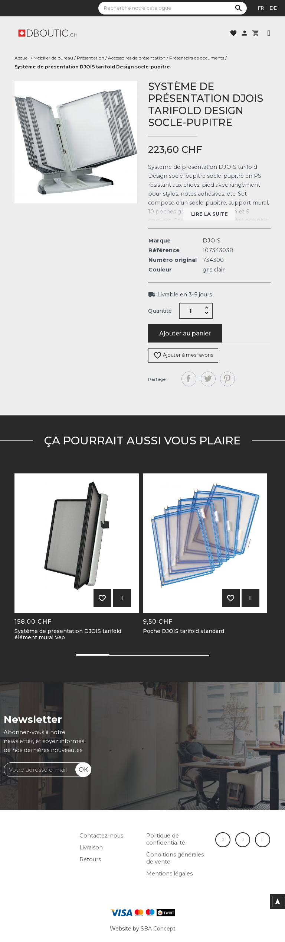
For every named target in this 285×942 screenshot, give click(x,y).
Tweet (208, 379)
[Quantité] (191, 310)
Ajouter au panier (185, 333)
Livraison (91, 847)
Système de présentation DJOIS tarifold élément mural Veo (67, 634)
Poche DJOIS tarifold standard (183, 631)
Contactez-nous (101, 835)
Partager (189, 379)
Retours (90, 859)
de (273, 8)
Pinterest (227, 379)
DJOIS (211, 240)
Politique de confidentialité (165, 839)
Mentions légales (169, 873)
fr (261, 8)
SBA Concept (158, 928)
